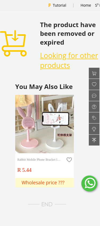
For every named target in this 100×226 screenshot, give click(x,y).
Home (86, 5)
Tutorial (59, 5)
